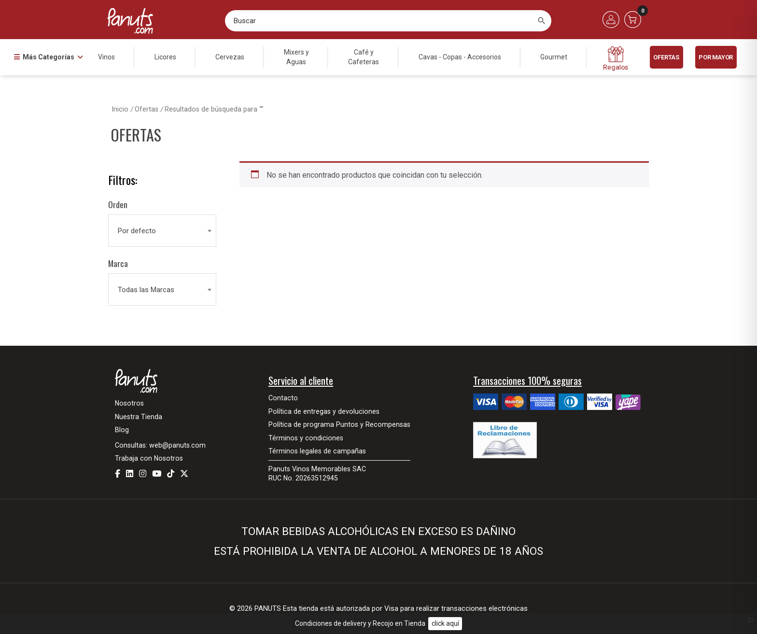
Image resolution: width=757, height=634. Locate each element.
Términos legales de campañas (317, 451)
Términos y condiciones (305, 438)
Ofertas (666, 57)
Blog (122, 430)
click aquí (445, 623)
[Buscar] (541, 20)
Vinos (106, 57)
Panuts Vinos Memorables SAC (317, 469)
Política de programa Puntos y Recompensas (339, 424)
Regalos (615, 58)
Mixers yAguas (296, 57)
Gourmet (553, 57)
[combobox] (162, 230)
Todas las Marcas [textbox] (146, 289)
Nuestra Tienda (138, 417)
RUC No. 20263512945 (303, 478)
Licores (165, 57)
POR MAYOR (715, 57)
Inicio (120, 109)
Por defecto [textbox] (137, 230)
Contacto (283, 398)
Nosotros (129, 403)
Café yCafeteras (363, 57)
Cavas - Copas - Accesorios (460, 57)
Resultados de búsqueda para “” (214, 109)
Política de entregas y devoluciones (323, 411)
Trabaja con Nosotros (149, 458)
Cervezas (229, 57)
